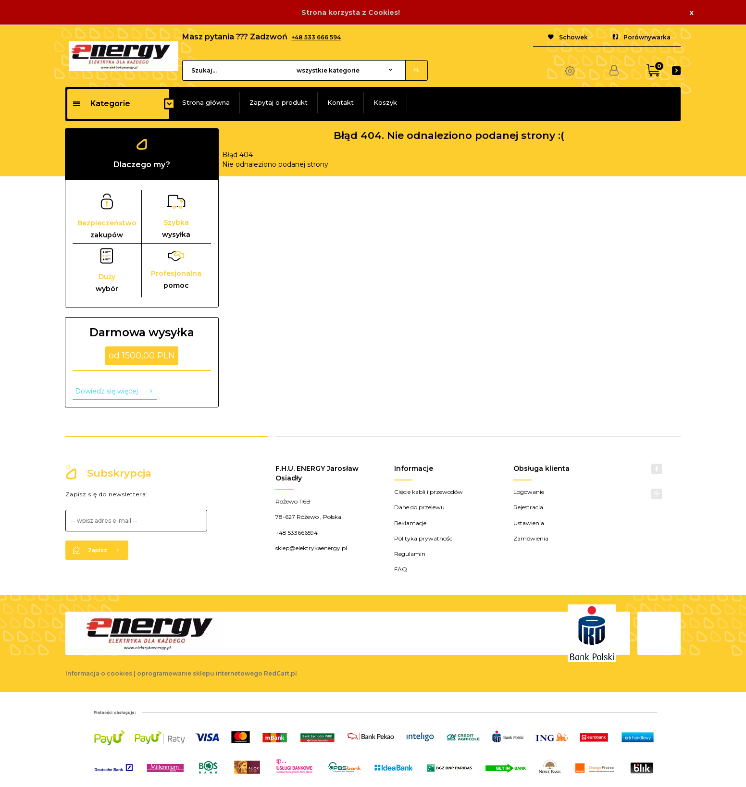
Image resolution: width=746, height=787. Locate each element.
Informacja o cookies (98, 673)
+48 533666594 (296, 532)
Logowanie (528, 491)
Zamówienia (530, 538)
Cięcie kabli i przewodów (428, 491)
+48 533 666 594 (316, 37)
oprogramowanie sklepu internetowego (199, 673)
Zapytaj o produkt (278, 102)
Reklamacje (410, 523)
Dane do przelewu (419, 507)
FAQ (400, 569)
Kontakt (340, 102)
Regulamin (409, 553)
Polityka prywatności (424, 538)
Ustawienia (528, 523)
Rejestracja (528, 507)
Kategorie (101, 103)
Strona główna (206, 102)
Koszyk (385, 102)
